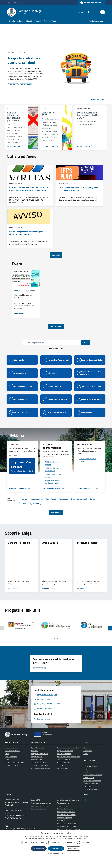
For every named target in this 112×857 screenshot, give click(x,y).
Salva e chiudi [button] (38, 848)
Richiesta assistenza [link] (38, 813)
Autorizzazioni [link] (36, 763)
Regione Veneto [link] (12, 3)
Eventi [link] (17, 295)
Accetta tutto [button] (56, 848)
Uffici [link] (7, 758)
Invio (85, 346)
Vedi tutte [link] (56, 259)
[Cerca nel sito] (102, 12)
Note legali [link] (61, 824)
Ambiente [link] (34, 755)
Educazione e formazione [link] (40, 772)
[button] (56, 853)
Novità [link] (29, 21)
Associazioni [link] (87, 790)
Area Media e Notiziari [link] (91, 793)
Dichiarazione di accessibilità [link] (67, 827)
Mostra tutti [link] (56, 516)
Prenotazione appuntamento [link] (41, 807)
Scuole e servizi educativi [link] (92, 779)
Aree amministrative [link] (12, 755)
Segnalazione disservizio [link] (40, 810)
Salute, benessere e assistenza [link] (68, 760)
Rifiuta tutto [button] (73, 848)
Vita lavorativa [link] (62, 772)
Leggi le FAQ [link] (35, 804)
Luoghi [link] (85, 773)
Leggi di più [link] (82, 838)
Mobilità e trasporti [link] (64, 758)
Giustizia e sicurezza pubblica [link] (68, 752)
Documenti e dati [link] (11, 769)
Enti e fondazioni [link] (11, 760)
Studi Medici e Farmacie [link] (92, 784)
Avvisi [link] (85, 758)
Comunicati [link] (87, 755)
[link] (91, 2)
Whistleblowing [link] (63, 807)
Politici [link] (7, 763)
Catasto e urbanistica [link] (39, 766)
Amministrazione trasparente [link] (68, 804)
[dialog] (56, 843)
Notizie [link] (86, 752)
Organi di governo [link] (11, 752)
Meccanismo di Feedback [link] (66, 818)
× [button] (109, 832)
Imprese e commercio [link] (65, 755)
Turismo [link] (60, 769)
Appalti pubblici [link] (36, 760)
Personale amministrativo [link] (14, 766)
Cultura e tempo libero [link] (39, 769)
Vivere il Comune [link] (51, 21)
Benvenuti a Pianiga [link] (90, 770)
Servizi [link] (38, 21)
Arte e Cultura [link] (88, 782)
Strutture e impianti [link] (90, 787)
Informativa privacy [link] (64, 821)
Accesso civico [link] (62, 810)
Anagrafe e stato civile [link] (39, 758)
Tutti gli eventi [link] (56, 330)
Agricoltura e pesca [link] (38, 752)
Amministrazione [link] (16, 21)
